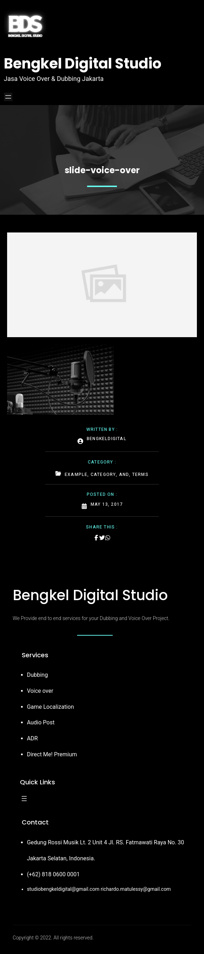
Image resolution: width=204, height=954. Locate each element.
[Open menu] (8, 97)
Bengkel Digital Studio (82, 63)
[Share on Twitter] (102, 538)
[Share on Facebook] (96, 538)
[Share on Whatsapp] (108, 538)
